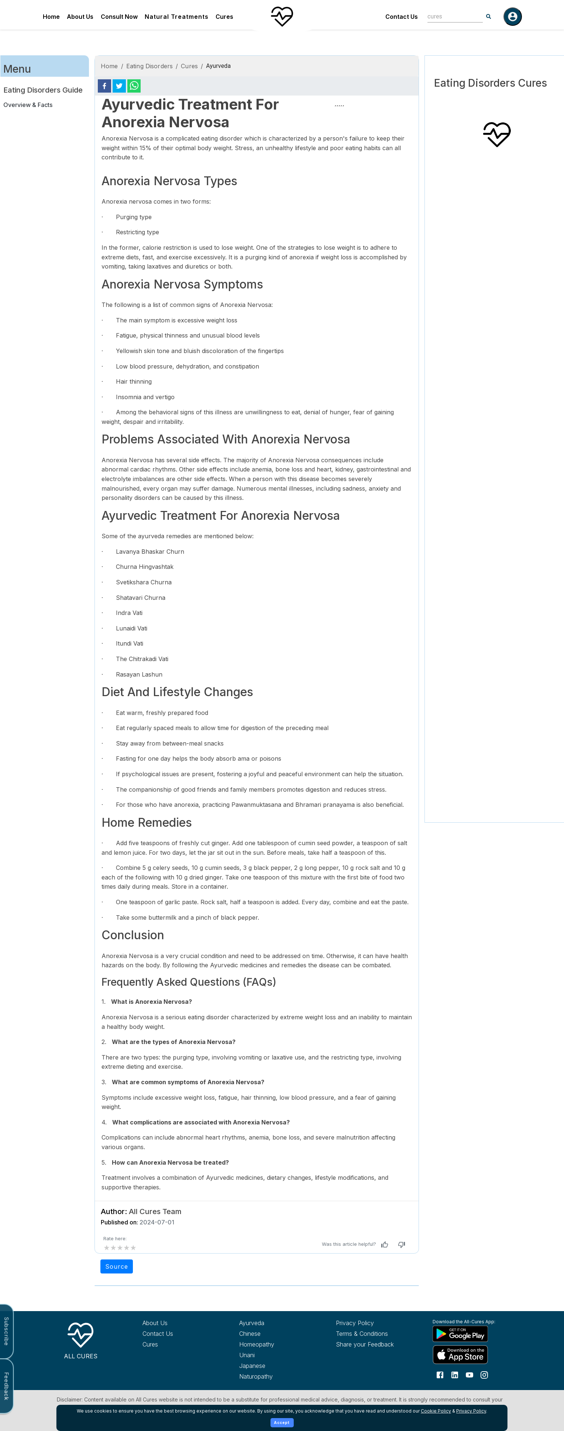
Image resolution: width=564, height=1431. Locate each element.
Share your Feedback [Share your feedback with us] (365, 1344)
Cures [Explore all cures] (150, 1344)
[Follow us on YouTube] (469, 1374)
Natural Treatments (177, 16)
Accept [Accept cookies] (282, 1422)
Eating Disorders (149, 66)
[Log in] (512, 16)
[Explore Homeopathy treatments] (274, 1344)
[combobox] (449, 16)
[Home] (282, 16)
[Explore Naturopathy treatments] (274, 1376)
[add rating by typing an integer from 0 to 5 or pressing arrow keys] (120, 1247)
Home (51, 16)
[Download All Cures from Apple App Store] (467, 1354)
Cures (224, 16)
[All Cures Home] (80, 1339)
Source (116, 1266)
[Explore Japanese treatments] (274, 1365)
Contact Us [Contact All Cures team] (157, 1333)
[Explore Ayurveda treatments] (274, 1322)
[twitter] (119, 86)
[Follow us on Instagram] (484, 1374)
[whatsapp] (134, 86)
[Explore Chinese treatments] (274, 1333)
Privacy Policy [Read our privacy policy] (355, 1323)
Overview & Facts (27, 104)
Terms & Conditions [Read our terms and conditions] (362, 1333)
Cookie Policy (436, 1411)
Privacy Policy (471, 1411)
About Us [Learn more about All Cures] (155, 1323)
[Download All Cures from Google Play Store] (467, 1333)
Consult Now (119, 16)
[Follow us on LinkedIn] (454, 1374)
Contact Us (401, 16)
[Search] (489, 17)
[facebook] (104, 86)
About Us (80, 16)
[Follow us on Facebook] (440, 1374)
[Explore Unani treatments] (274, 1355)
